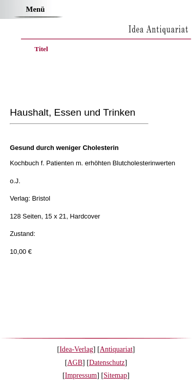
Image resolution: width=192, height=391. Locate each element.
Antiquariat (116, 349)
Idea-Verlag (76, 349)
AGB (74, 362)
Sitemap (115, 375)
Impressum (81, 375)
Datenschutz (107, 362)
